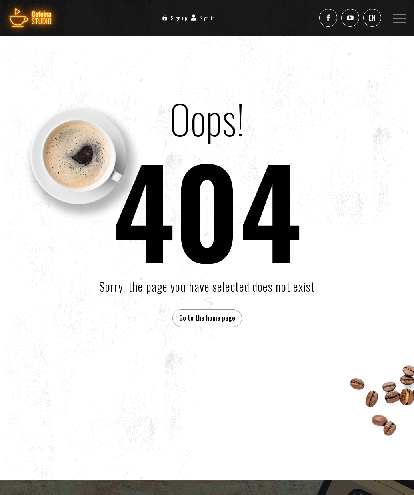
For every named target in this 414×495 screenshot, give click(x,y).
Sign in (201, 18)
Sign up (173, 18)
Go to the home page (207, 318)
